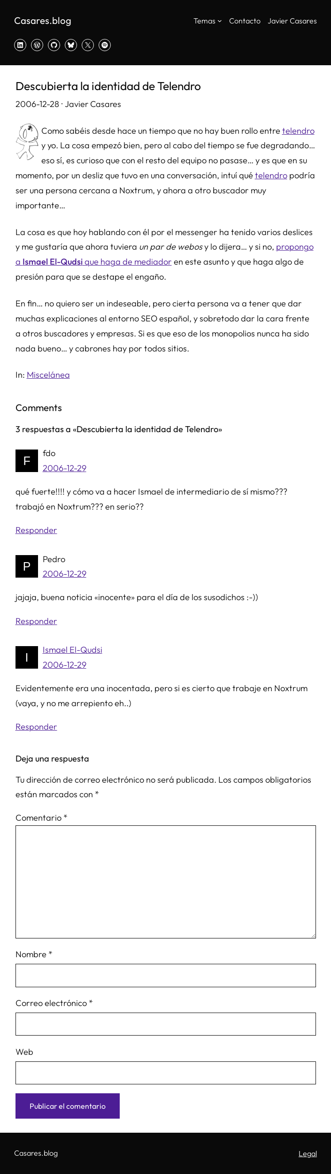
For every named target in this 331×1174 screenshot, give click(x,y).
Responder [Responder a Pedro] (36, 621)
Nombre (34, 954)
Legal (308, 1153)
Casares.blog (42, 20)
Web (24, 1051)
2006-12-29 (64, 468)
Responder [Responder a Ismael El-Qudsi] (36, 726)
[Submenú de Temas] (219, 20)
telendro (298, 130)
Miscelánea (48, 374)
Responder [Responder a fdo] (36, 530)
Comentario (41, 817)
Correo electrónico (54, 1003)
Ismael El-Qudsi (72, 649)
